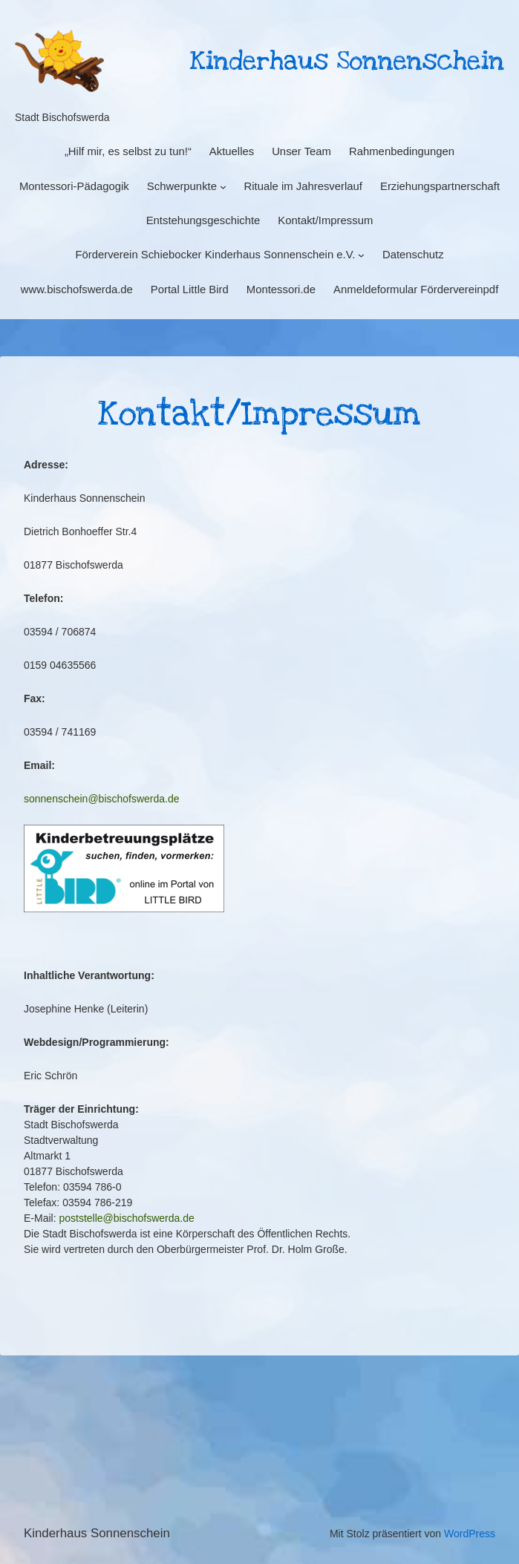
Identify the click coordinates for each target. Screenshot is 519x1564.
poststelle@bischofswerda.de (126, 1218)
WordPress (469, 1534)
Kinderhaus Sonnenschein (97, 1533)
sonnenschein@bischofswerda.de (102, 799)
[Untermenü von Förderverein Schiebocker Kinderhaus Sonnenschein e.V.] (361, 255)
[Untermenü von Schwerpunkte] (223, 186)
